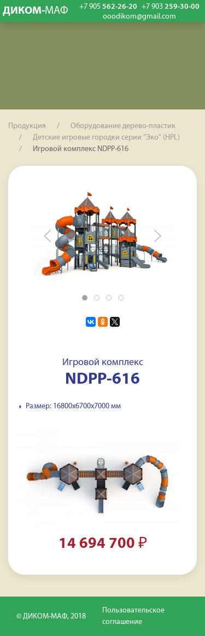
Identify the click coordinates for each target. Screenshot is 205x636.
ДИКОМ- (35, 10)
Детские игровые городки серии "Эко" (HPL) (106, 138)
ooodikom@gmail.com (139, 17)
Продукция (27, 126)
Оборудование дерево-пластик (123, 126)
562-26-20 (108, 7)
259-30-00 (171, 7)
